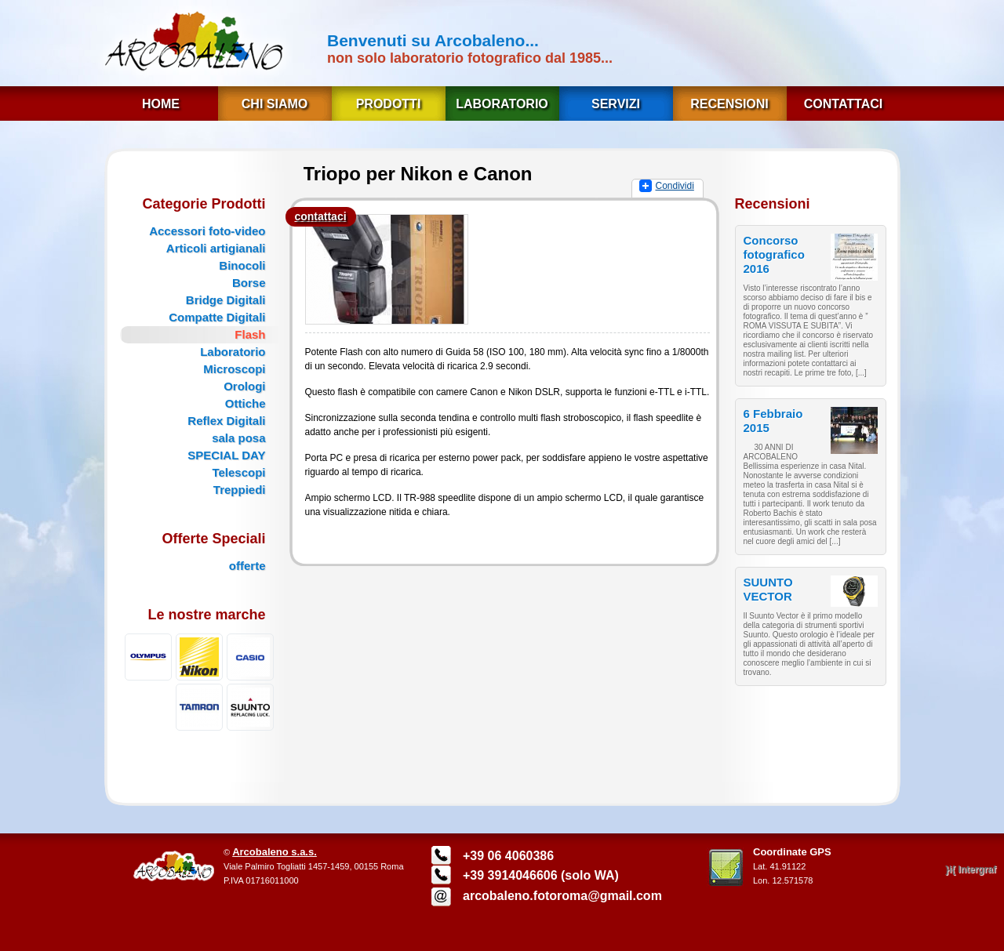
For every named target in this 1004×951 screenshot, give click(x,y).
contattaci (320, 216)
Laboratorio (502, 104)
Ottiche (245, 403)
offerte (247, 565)
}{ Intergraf (970, 869)
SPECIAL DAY (226, 455)
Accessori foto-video (207, 231)
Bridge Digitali (226, 300)
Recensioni (729, 104)
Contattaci (843, 104)
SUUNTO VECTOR (768, 589)
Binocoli (242, 265)
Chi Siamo (274, 104)
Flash (250, 334)
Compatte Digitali (217, 317)
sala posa (238, 438)
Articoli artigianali (216, 248)
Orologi (244, 386)
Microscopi (234, 369)
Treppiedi (239, 489)
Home (161, 104)
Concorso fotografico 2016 (774, 254)
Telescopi (238, 472)
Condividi (675, 185)
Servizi (615, 104)
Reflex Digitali (226, 420)
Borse (249, 282)
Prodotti (388, 104)
